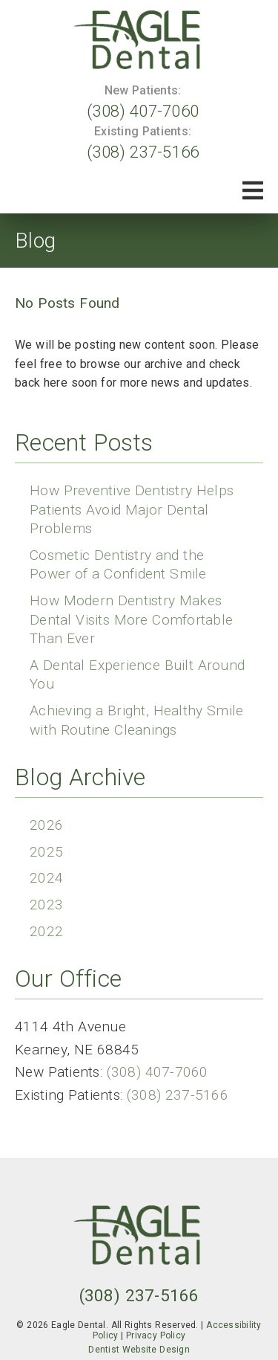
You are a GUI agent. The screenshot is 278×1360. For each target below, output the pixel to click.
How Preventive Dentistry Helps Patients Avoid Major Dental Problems (132, 509)
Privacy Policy (155, 1335)
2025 (46, 851)
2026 (46, 825)
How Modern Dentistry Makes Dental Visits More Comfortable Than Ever (131, 619)
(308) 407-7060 (143, 110)
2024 (46, 877)
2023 (46, 904)
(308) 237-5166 (143, 151)
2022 (46, 931)
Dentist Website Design (139, 1349)
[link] (139, 39)
